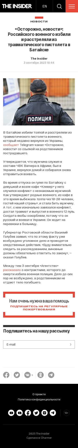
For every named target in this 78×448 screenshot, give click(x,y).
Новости (39, 21)
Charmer (46, 437)
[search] (59, 6)
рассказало (12, 270)
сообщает (11, 145)
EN (44, 6)
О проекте (39, 394)
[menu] (72, 6)
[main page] (17, 6)
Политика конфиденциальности (39, 399)
